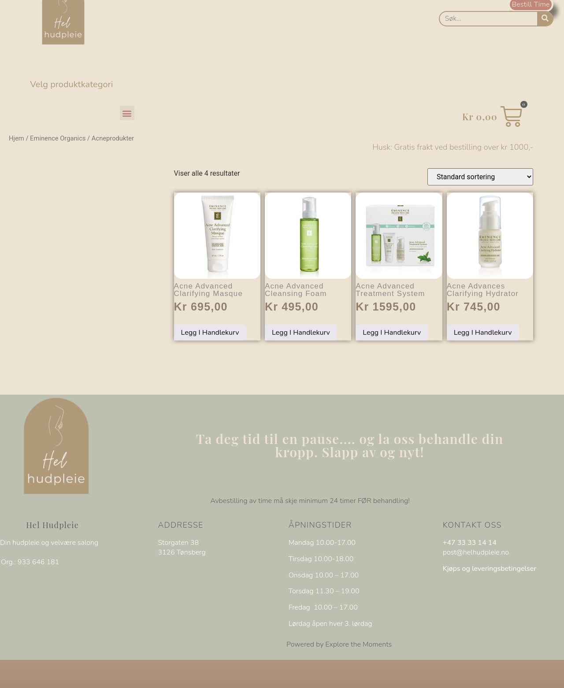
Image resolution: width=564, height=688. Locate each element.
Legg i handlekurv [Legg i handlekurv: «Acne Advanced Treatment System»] (392, 332)
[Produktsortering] (480, 176)
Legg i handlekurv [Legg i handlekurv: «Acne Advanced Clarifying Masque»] (210, 332)
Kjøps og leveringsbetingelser (489, 568)
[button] (127, 113)
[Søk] (545, 19)
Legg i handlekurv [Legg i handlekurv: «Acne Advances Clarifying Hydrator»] (483, 332)
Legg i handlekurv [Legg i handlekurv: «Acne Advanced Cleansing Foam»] (301, 332)
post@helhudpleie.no (476, 552)
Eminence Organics (57, 138)
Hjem (16, 138)
